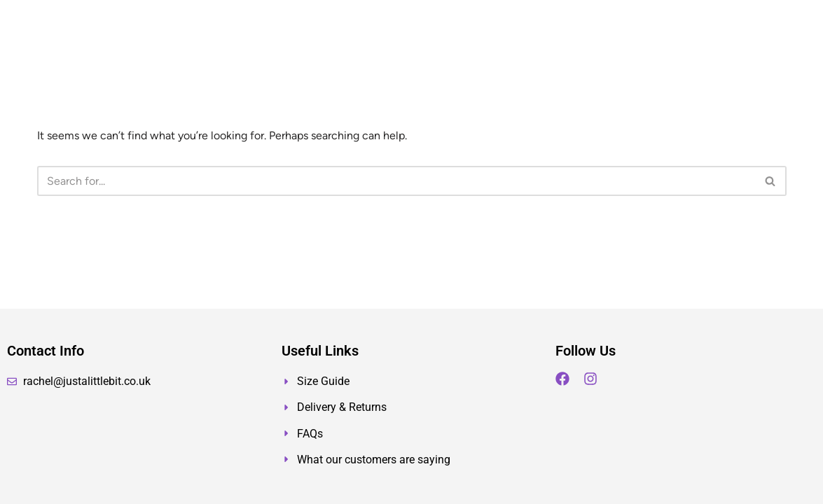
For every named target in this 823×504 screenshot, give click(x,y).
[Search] (396, 181)
